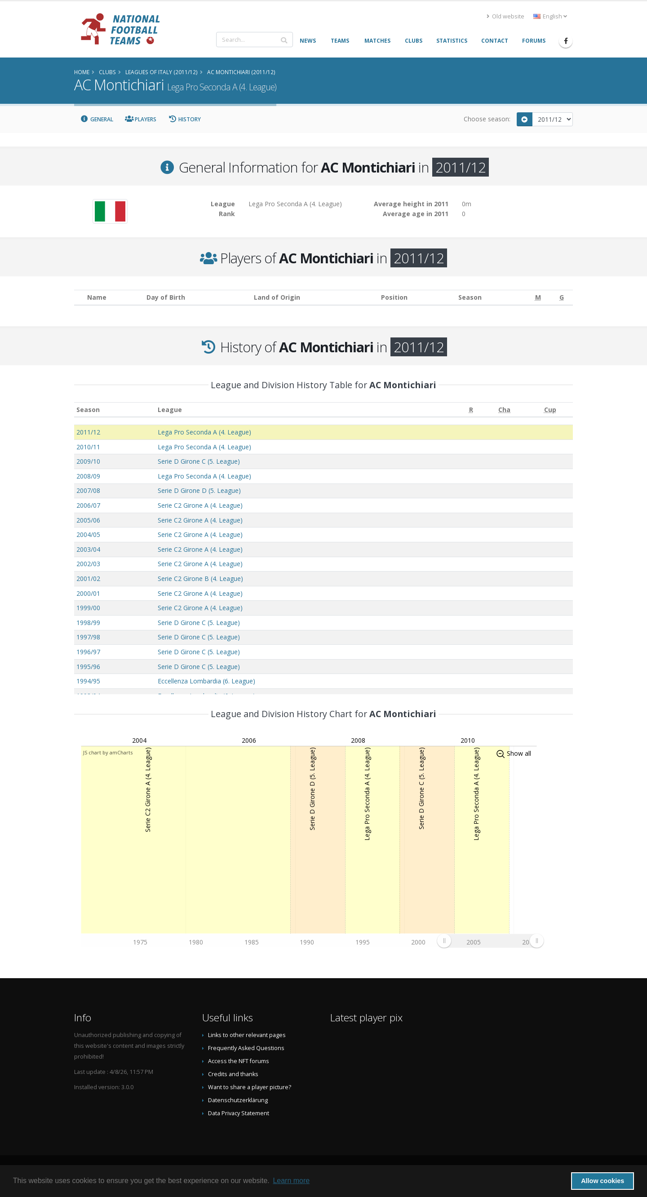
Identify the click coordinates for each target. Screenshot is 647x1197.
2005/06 (88, 520)
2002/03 (88, 563)
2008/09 (88, 476)
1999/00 (88, 607)
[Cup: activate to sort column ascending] (550, 409)
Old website (505, 16)
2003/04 (88, 549)
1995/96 (88, 666)
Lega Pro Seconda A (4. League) (204, 432)
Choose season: (487, 119)
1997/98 (88, 637)
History (184, 119)
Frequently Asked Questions (246, 1048)
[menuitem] (490, 940)
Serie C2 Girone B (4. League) (200, 578)
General (96, 119)
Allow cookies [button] (602, 1180)
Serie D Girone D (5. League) (199, 490)
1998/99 (88, 622)
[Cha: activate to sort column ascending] (504, 409)
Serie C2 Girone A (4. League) (200, 505)
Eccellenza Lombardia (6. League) (206, 681)
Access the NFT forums (238, 1061)
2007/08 (88, 490)
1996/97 (88, 651)
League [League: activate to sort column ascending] (170, 409)
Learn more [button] (291, 1180)
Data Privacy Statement (238, 1113)
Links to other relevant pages (247, 1035)
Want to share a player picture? (249, 1087)
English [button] (550, 16)
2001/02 (88, 578)
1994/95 (88, 681)
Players (141, 119)
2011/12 (88, 432)
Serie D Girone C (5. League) (199, 461)
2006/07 (88, 505)
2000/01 (88, 593)
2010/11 (88, 447)
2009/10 (88, 461)
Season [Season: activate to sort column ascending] (88, 409)
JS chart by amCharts (108, 752)
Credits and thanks (233, 1074)
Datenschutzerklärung (238, 1100)
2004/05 (88, 534)
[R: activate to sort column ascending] (471, 409)
